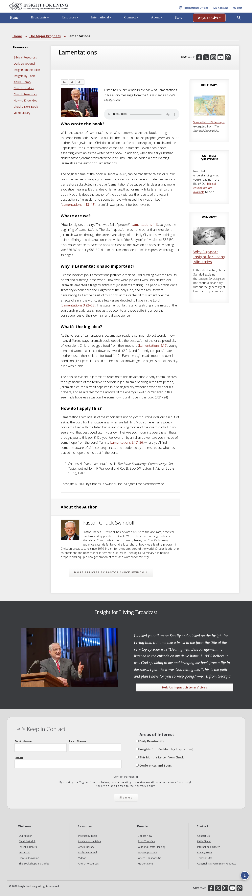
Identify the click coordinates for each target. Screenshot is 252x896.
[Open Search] (239, 26)
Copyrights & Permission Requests (216, 863)
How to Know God (25, 100)
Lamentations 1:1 (144, 224)
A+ (80, 82)
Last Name (95, 745)
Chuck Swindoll (27, 841)
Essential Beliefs (28, 847)
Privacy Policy (204, 852)
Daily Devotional (24, 63)
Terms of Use (204, 858)
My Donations (145, 863)
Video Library (22, 113)
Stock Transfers (146, 841)
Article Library (22, 82)
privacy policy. (146, 786)
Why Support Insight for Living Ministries (209, 256)
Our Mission (25, 836)
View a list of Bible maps (209, 122)
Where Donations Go (149, 858)
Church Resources (25, 94)
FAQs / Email (204, 841)
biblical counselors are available (204, 188)
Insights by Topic (24, 76)
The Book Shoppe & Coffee (34, 863)
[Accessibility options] (243, 873)
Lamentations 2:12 (152, 345)
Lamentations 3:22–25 (78, 305)
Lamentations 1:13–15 (78, 204)
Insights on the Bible (27, 70)
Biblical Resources (25, 57)
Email (68, 762)
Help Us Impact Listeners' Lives (184, 687)
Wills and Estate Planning (151, 847)
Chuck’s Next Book (26, 106)
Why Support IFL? (147, 852)
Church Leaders (24, 88)
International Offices (208, 847)
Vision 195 (24, 852)
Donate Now (145, 836)
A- (64, 82)
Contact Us (203, 836)
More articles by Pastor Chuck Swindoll (111, 572)
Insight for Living (54, 10)
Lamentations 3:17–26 (126, 442)
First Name (40, 745)
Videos (82, 858)
